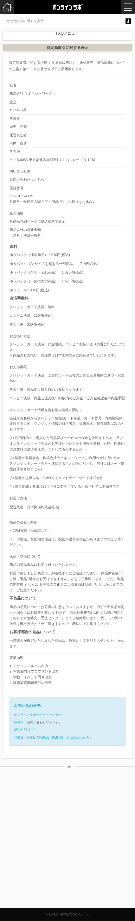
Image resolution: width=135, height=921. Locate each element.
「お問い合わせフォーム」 (43, 722)
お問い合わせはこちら (27, 179)
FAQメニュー (67, 33)
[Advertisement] (67, 840)
